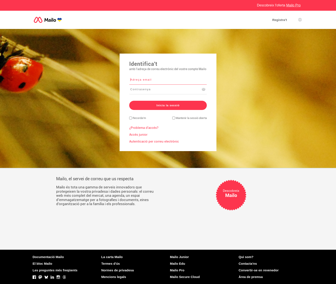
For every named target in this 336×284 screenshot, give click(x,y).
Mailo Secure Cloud (185, 277)
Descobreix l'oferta (279, 5)
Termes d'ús (110, 263)
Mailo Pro (177, 270)
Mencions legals (113, 277)
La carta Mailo (112, 257)
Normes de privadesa (117, 270)
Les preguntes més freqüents (55, 270)
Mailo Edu (177, 263)
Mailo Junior (179, 257)
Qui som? (246, 257)
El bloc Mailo (42, 263)
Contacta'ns (248, 263)
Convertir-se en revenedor (259, 270)
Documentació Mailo (48, 257)
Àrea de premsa (251, 277)
